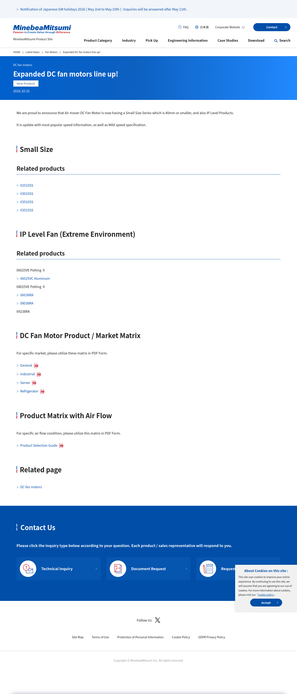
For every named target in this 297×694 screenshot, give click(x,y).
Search (284, 40)
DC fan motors (22, 65)
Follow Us (148, 620)
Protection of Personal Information (140, 637)
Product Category (98, 40)
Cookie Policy (181, 637)
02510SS (26, 185)
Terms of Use (100, 637)
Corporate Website (230, 27)
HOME (16, 52)
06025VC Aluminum (35, 278)
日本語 (204, 27)
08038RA (26, 303)
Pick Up (152, 40)
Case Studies (228, 40)
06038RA (26, 294)
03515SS (26, 209)
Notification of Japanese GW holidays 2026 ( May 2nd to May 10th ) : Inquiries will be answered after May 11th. (103, 9)
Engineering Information (188, 40)
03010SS (26, 193)
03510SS (26, 201)
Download (256, 40)
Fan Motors (51, 52)
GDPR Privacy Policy (211, 637)
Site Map (78, 637)
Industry (129, 40)
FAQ (186, 27)
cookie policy (265, 594)
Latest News (32, 52)
